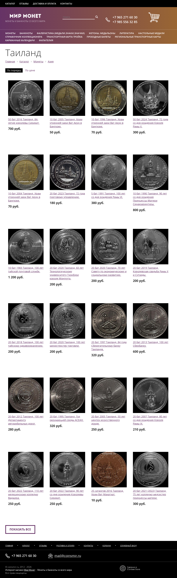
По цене (30, 70)
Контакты (66, 3)
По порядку (14, 70)
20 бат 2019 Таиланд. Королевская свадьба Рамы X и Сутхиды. (150, 271)
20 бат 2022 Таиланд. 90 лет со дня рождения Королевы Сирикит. (67, 494)
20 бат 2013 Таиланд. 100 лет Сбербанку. (150, 344)
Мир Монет (25, 16)
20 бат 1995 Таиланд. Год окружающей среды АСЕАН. (67, 418)
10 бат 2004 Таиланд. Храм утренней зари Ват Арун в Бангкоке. (24, 197)
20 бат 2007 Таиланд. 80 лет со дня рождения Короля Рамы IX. (150, 420)
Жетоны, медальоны (102, 33)
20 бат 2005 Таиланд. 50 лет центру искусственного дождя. (108, 420)
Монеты (10, 33)
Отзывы (24, 3)
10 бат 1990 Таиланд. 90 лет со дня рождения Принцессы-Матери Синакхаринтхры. (150, 199)
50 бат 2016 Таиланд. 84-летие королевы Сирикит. (23, 121)
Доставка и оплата (44, 3)
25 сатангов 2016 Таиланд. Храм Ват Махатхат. (107, 492)
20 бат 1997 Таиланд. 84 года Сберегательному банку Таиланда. (109, 346)
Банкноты (26, 33)
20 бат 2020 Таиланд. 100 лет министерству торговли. (67, 344)
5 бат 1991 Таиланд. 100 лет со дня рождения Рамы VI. (108, 195)
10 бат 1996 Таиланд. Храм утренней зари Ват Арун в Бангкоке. (107, 123)
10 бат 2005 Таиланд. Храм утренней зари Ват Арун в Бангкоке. (66, 123)
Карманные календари (20, 40)
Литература (126, 33)
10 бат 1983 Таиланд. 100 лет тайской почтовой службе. (26, 269)
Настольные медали (151, 33)
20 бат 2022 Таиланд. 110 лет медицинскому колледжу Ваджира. (26, 494)
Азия (51, 61)
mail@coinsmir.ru (68, 556)
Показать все (20, 529)
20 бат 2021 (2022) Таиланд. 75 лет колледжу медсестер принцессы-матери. (149, 494)
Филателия (46, 40)
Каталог (10, 3)
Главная (10, 61)
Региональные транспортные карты (138, 36)
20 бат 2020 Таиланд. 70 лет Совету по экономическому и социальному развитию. (109, 271)
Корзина (106, 545)
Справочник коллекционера (23, 36)
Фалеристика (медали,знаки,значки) (61, 33)
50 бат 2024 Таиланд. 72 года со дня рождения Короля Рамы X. (150, 123)
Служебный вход (128, 545)
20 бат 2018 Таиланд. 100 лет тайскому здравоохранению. (26, 344)
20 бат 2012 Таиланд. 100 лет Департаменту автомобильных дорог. (26, 420)
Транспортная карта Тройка (64, 36)
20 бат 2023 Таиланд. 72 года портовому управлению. (67, 195)
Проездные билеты (99, 36)
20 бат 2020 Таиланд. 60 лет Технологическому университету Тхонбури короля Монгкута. (67, 273)
